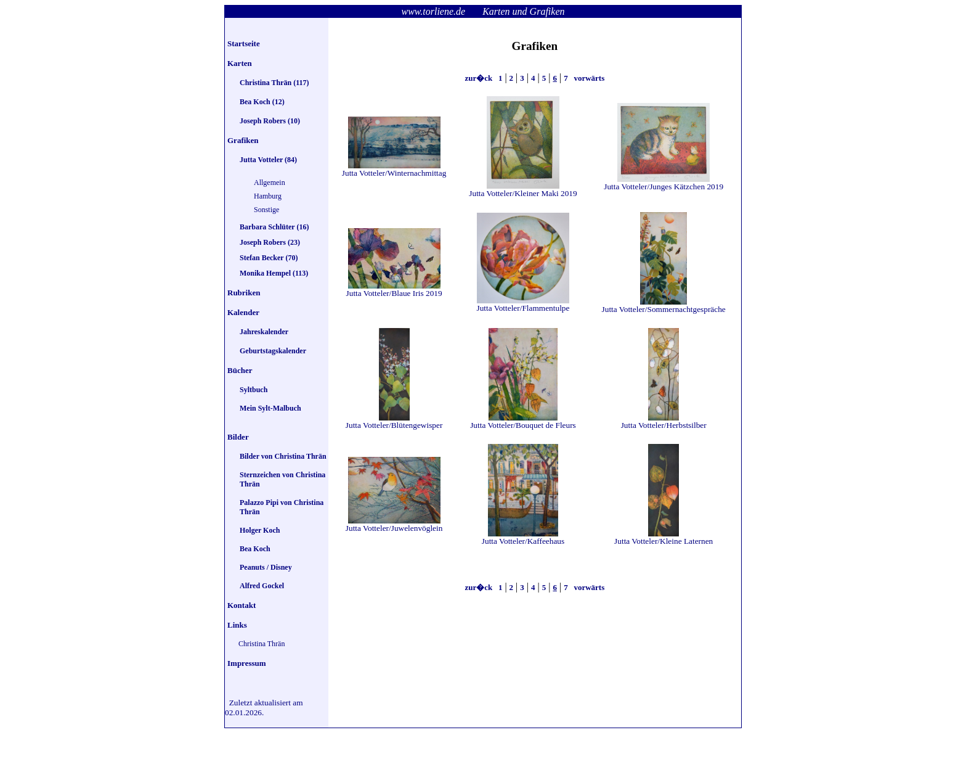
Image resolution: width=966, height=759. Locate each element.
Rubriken (243, 292)
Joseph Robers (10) (270, 121)
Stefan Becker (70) (269, 257)
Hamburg (268, 196)
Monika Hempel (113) (274, 273)
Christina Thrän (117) (274, 82)
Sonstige (266, 209)
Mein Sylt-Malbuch (270, 408)
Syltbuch (253, 389)
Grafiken (243, 140)
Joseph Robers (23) (270, 242)
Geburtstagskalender (273, 351)
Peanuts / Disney (266, 567)
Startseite (243, 43)
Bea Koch (255, 548)
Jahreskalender (264, 331)
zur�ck (479, 78)
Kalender (243, 312)
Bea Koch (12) (262, 101)
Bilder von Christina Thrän (283, 456)
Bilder (238, 436)
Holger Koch (260, 530)
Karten (239, 63)
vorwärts (588, 78)
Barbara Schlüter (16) (274, 227)
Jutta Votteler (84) (268, 159)
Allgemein (269, 182)
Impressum (246, 663)
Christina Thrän (261, 643)
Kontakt (241, 605)
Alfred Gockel (262, 585)
